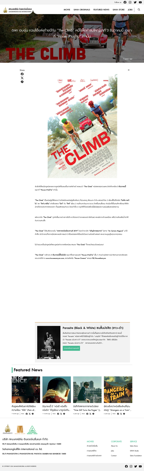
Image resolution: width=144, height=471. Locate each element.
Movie (67, 10)
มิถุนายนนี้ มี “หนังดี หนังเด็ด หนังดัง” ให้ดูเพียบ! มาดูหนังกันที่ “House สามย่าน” (56, 410)
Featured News (101, 10)
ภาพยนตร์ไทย (91, 451)
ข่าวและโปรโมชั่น (92, 446)
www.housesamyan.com (55, 258)
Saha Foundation (136, 455)
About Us (114, 446)
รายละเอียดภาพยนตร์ (71, 348)
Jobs (130, 10)
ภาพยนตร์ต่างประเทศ (94, 455)
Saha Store (119, 10)
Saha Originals (82, 10)
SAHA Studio (134, 451)
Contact (114, 455)
